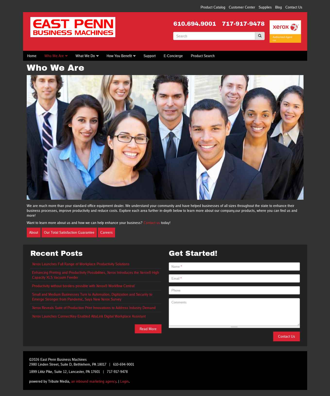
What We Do (85, 56)
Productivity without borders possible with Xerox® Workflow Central (83, 286)
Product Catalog (213, 7)
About (33, 232)
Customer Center (242, 7)
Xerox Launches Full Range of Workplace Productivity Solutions (80, 264)
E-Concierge (173, 56)
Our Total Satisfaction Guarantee (69, 232)
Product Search (203, 56)
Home (31, 56)
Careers (106, 232)
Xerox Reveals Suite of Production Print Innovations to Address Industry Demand (94, 308)
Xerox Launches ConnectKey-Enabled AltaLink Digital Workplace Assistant (89, 316)
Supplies (265, 7)
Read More (148, 329)
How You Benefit (119, 56)
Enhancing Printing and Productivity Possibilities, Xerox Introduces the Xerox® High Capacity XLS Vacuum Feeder (95, 274)
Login (124, 381)
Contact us (152, 223)
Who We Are (54, 56)
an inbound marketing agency (93, 381)
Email (176, 278)
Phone (175, 290)
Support (150, 56)
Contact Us (293, 7)
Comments (179, 302)
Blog (278, 7)
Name (176, 266)
